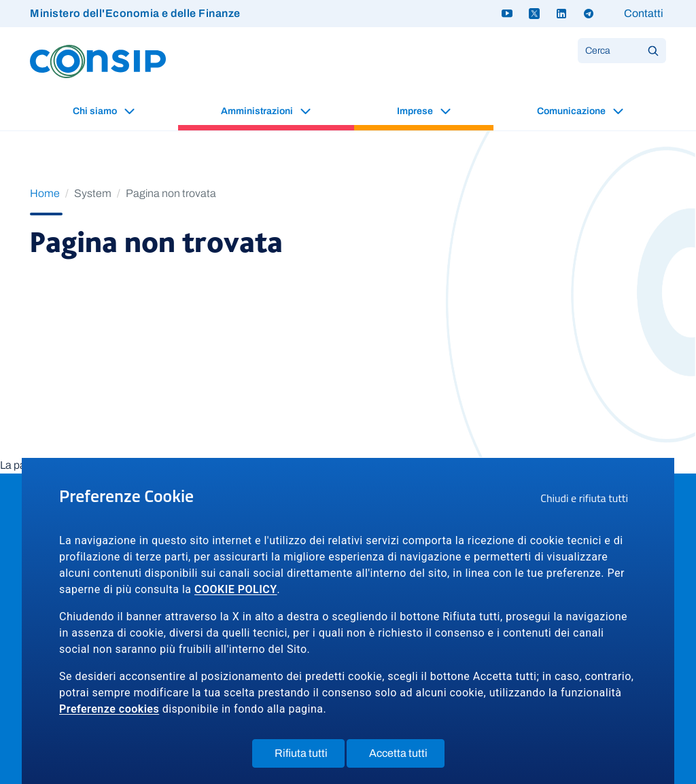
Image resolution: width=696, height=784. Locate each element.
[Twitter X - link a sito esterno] (534, 13)
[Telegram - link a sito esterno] (588, 13)
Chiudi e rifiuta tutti (588, 500)
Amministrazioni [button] (258, 111)
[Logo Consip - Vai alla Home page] (98, 61)
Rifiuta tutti (310, 756)
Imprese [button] (416, 111)
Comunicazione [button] (572, 111)
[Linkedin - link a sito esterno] (561, 13)
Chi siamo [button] (96, 111)
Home (45, 193)
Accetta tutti (407, 756)
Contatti (643, 13)
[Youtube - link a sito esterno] (507, 13)
